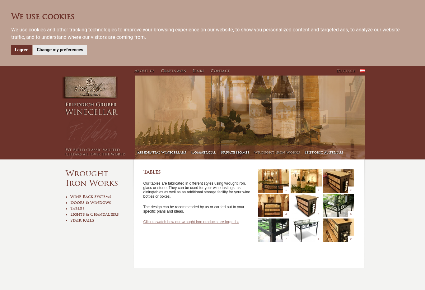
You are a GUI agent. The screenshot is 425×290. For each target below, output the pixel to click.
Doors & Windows (90, 202)
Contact (220, 70)
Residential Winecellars (161, 152)
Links (198, 70)
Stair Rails (82, 220)
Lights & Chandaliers (94, 214)
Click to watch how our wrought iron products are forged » (191, 222)
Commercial (203, 152)
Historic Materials (324, 152)
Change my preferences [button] (60, 49)
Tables (77, 208)
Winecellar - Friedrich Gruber (97, 117)
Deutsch (346, 70)
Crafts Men (174, 70)
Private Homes (235, 152)
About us (145, 70)
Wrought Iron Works (277, 152)
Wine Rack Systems (90, 196)
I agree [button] (21, 49)
